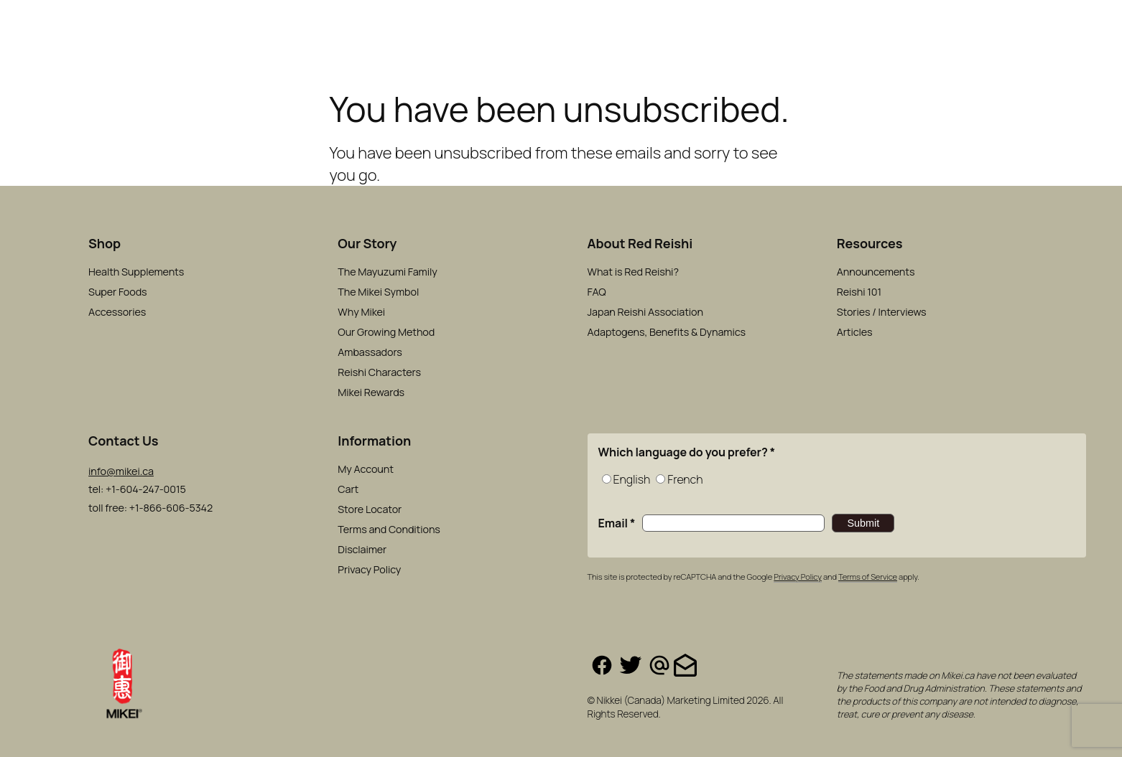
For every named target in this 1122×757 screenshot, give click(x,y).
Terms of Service (867, 576)
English (632, 479)
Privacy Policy (797, 576)
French (685, 479)
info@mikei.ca (121, 471)
